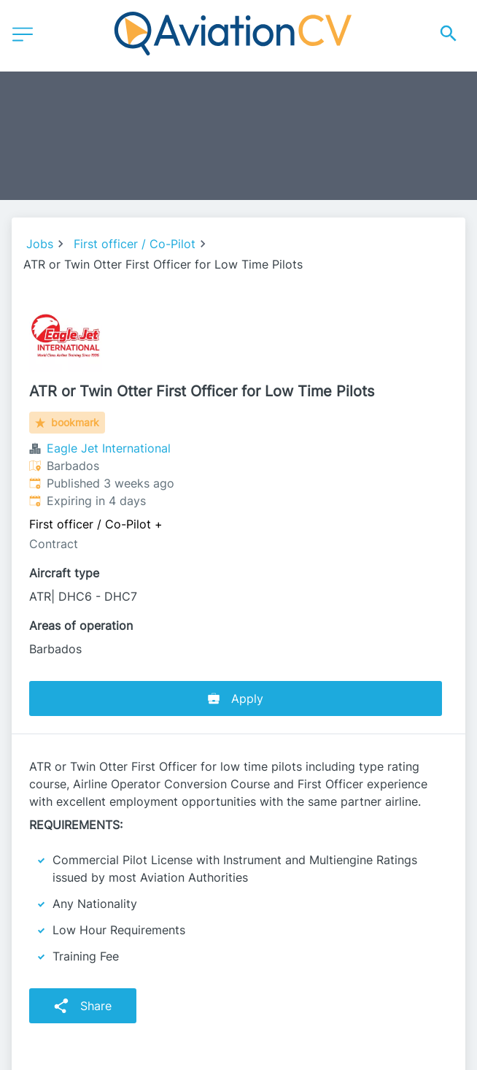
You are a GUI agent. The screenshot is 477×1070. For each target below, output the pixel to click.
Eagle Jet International (109, 448)
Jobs (39, 243)
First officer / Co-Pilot (134, 243)
